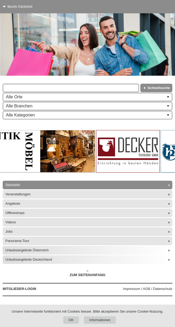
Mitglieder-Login (19, 289)
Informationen (99, 320)
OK (71, 320)
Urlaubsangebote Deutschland (28, 259)
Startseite (12, 185)
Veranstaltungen (17, 194)
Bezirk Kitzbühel (19, 7)
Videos (10, 222)
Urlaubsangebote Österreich (27, 250)
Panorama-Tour (17, 241)
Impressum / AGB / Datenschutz (147, 289)
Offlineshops (15, 213)
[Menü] (161, 6)
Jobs (9, 231)
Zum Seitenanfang (87, 273)
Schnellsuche (159, 88)
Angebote (12, 203)
